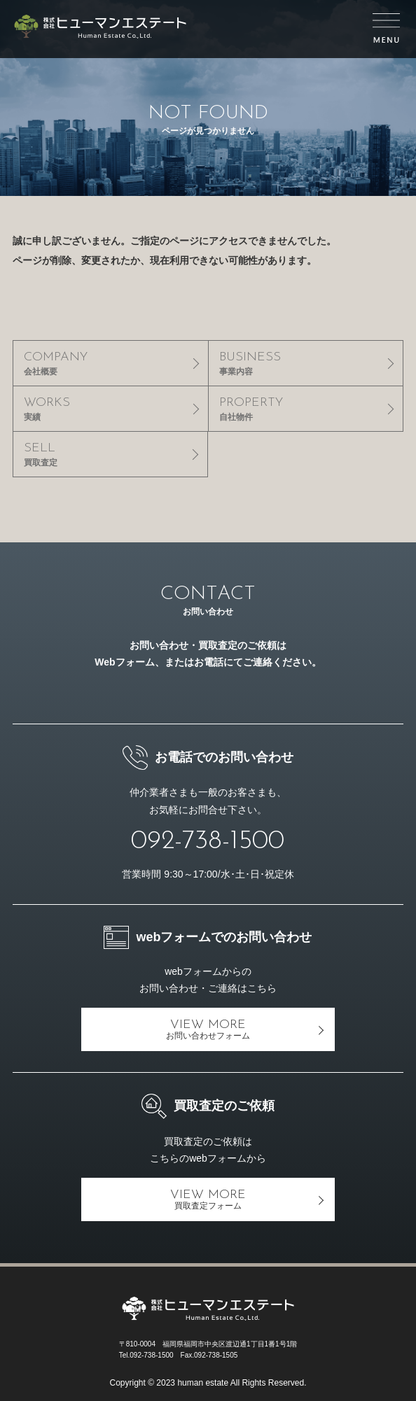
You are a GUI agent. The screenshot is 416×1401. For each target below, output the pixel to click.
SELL (110, 454)
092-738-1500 (207, 842)
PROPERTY (305, 409)
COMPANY (110, 363)
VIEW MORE (208, 1029)
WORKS (110, 409)
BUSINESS (305, 363)
